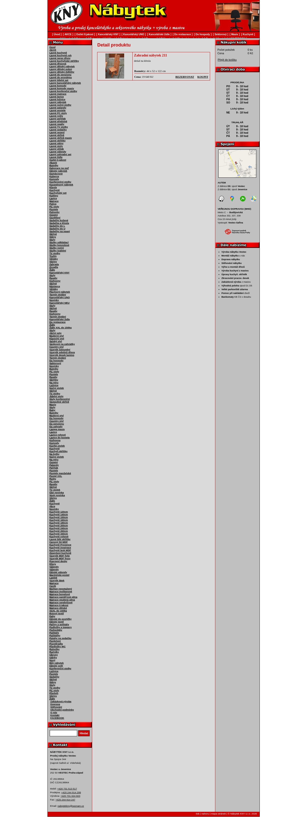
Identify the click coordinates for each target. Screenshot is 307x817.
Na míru (53, 382)
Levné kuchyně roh (60, 55)
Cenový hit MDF (58, 542)
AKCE (52, 49)
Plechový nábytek (59, 291)
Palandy (54, 465)
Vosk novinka (57, 495)
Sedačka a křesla (59, 223)
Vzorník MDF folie (59, 555)
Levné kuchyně (58, 52)
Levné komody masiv (61, 88)
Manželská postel (59, 575)
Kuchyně (54, 190)
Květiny (53, 195)
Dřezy (52, 564)
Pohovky (54, 212)
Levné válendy (57, 151)
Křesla (53, 187)
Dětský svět (56, 665)
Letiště (53, 577)
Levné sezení (57, 132)
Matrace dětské (58, 608)
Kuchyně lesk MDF (60, 550)
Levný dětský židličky (61, 71)
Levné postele (57, 110)
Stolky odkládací (59, 242)
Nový (52, 660)
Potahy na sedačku (60, 638)
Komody (54, 179)
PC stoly (54, 206)
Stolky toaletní (57, 250)
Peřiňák (53, 467)
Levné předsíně (58, 121)
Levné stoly (56, 146)
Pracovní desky (58, 561)
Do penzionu (56, 423)
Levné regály (56, 124)
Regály (53, 278)
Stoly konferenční (59, 399)
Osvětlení (54, 217)
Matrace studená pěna (62, 599)
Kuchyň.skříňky (58, 451)
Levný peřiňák (57, 118)
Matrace (54, 201)
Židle (52, 269)
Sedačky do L (57, 225)
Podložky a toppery (60, 627)
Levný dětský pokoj (60, 69)
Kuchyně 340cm (58, 533)
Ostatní (53, 214)
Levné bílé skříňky (60, 539)
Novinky (54, 300)
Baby (52, 410)
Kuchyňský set (58, 192)
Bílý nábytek (56, 663)
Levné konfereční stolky (63, 91)
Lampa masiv (57, 429)
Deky (52, 616)
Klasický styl (56, 338)
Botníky (53, 165)
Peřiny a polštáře (59, 624)
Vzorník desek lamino (61, 355)
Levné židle (56, 157)
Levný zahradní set (60, 154)
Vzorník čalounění (59, 349)
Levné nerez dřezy (60, 58)
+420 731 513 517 (67, 788)
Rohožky (54, 649)
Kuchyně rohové (58, 536)
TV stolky (54, 253)
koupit (202, 76)
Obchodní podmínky (62, 709)
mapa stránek (218, 813)
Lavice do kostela (59, 437)
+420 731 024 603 (70, 796)
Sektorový (55, 363)
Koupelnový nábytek (61, 184)
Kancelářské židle (59, 319)
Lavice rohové (57, 434)
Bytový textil (56, 613)
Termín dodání (57, 294)
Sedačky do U (57, 228)
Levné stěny (56, 143)
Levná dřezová (57, 63)
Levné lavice (56, 96)
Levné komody (57, 85)
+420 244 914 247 (65, 799)
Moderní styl (56, 335)
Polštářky (54, 635)
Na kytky (54, 454)
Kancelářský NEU (59, 302)
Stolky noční (56, 247)
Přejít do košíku (227, 59)
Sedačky (54, 676)
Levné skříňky (57, 140)
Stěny (52, 236)
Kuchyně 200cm (58, 525)
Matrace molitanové (60, 591)
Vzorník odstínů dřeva (62, 352)
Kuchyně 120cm (58, 511)
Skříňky (53, 379)
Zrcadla (53, 267)
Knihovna (54, 440)
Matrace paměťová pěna (63, 597)
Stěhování (56, 707)
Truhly (53, 256)
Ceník (52, 586)
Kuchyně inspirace (60, 547)
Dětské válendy (58, 572)
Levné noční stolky (60, 104)
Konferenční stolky (60, 181)
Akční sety (55, 333)
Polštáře (54, 632)
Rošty (52, 478)
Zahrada (54, 264)
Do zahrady (56, 426)
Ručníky (54, 652)
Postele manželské (60, 473)
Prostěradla (56, 643)
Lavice (53, 198)
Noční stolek (56, 388)
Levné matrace (57, 93)
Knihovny (54, 280)
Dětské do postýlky (60, 619)
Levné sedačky (58, 129)
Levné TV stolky (58, 126)
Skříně (53, 234)
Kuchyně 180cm (58, 522)
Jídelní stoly (56, 396)
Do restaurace (57, 322)
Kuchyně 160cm (58, 520)
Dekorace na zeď (59, 168)
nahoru (205, 813)
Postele (53, 209)
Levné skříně (56, 135)
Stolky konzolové (59, 245)
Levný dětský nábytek (62, 66)
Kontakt (54, 715)
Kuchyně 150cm (58, 517)
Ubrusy (53, 654)
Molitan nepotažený (60, 588)
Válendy (54, 566)
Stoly (52, 239)
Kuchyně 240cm (58, 528)
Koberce (54, 176)
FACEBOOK (57, 718)
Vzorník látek (56, 580)
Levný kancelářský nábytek (65, 82)
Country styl (56, 346)
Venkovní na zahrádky (62, 344)
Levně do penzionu (60, 74)
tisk (198, 813)
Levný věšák (56, 148)
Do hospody (56, 360)
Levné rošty (56, 115)
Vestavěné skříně (59, 401)
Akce (52, 506)
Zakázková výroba (60, 701)
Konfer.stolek (57, 445)
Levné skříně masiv (60, 137)
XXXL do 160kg (58, 610)
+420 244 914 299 (71, 792)
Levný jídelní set (58, 80)
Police (53, 203)
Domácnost (56, 173)
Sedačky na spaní (59, 231)
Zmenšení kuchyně (60, 553)
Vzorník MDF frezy (60, 558)
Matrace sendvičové (61, 602)
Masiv (52, 404)
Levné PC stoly (58, 113)
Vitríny (53, 261)
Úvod (52, 47)
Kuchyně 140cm (58, 514)
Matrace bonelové (59, 594)
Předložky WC (57, 646)
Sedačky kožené (58, 220)
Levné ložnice (57, 99)
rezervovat (184, 76)
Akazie (53, 162)
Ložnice (53, 385)
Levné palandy (57, 107)
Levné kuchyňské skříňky (64, 60)
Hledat (84, 733)
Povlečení (55, 641)
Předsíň (53, 693)
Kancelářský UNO (59, 297)
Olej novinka (56, 492)
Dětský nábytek (58, 170)
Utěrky (53, 657)
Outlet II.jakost (57, 159)
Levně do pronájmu (60, 77)
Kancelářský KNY (59, 272)
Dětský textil (56, 621)
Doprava (55, 704)
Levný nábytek (57, 102)
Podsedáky (55, 630)
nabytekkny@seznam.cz (70, 806)
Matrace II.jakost (58, 605)
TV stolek (54, 489)
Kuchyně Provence (60, 544)
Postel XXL (55, 476)
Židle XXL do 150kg (60, 327)
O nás (53, 712)
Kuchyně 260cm (58, 531)
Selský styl (55, 341)
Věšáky (53, 258)
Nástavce (54, 286)
